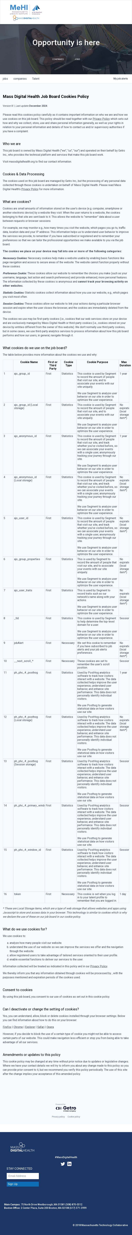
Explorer (30, 1027)
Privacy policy (58, 1117)
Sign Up (13, 1184)
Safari (40, 1027)
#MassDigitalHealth (66, 1157)
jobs (5, 78)
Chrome (18, 1027)
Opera (50, 1027)
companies (20, 78)
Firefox (7, 1027)
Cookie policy (74, 1117)
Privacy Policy (101, 119)
